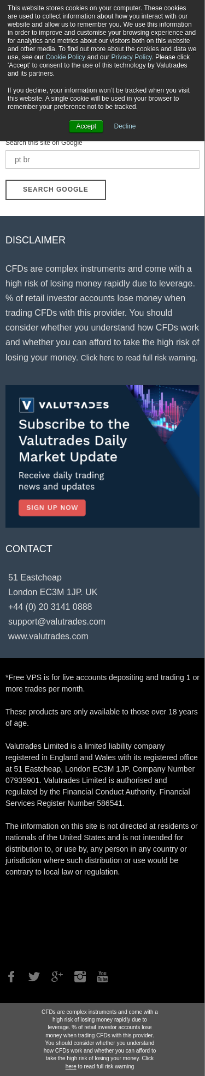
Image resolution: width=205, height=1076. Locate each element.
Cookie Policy (65, 57)
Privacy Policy (131, 57)
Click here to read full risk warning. (139, 357)
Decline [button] (125, 126)
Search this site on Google (44, 142)
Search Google (56, 189)
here (71, 1066)
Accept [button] (86, 126)
